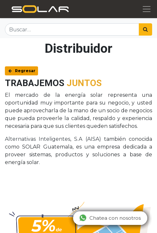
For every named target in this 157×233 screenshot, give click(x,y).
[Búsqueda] (145, 29)
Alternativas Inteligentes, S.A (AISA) (53, 139)
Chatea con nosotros (110, 218)
